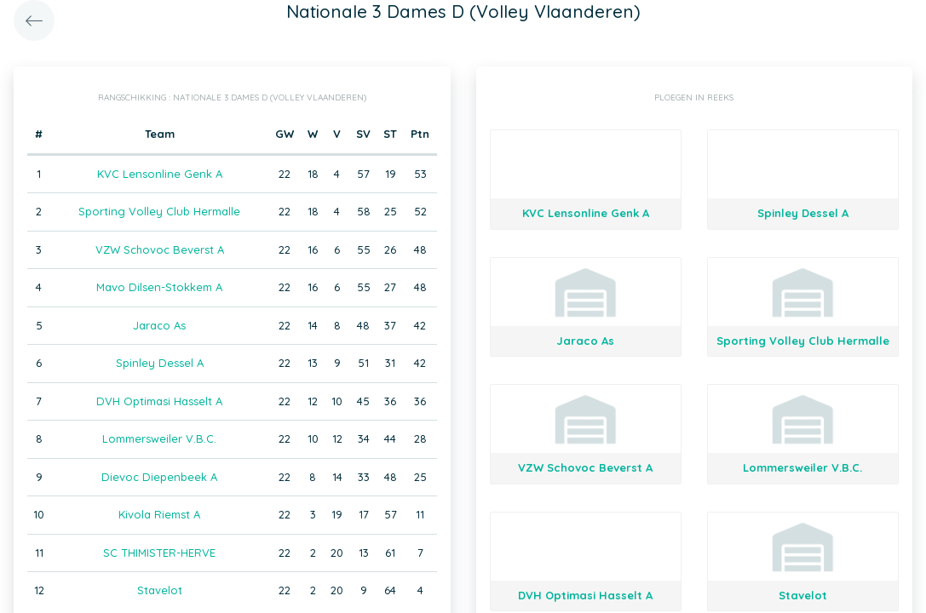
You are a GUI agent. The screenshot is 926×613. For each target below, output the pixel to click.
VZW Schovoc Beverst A (159, 249)
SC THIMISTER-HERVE (159, 552)
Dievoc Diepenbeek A (159, 477)
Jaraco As (159, 325)
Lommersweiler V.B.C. (159, 438)
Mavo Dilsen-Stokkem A (159, 287)
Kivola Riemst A (159, 514)
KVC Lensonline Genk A (159, 173)
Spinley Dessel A (160, 363)
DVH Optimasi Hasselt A (159, 401)
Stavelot (159, 590)
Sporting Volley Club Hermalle (159, 211)
